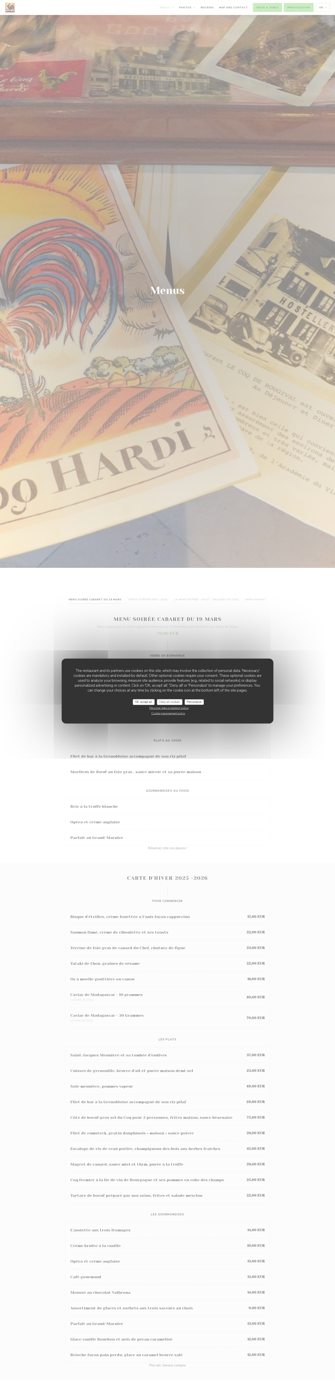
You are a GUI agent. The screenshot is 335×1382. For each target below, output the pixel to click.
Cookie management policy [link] (168, 713)
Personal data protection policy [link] (169, 708)
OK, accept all (143, 702)
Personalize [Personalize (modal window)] (194, 702)
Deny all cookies (169, 702)
